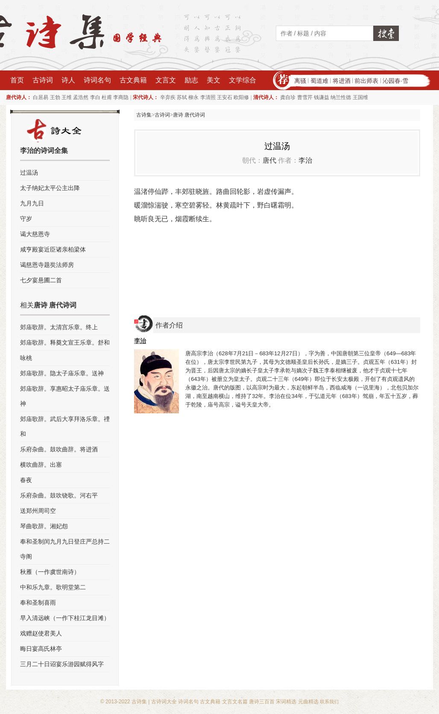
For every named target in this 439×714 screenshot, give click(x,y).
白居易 (40, 97)
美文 (213, 80)
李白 (95, 97)
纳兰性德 (341, 97)
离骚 (300, 80)
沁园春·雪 (395, 80)
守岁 (26, 218)
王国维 (360, 97)
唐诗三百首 (262, 702)
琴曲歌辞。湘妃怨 (44, 526)
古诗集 (144, 115)
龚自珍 (288, 97)
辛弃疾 (168, 97)
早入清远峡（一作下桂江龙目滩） (65, 618)
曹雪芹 (305, 97)
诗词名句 (97, 80)
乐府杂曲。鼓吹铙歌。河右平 (59, 495)
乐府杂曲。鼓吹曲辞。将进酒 (59, 449)
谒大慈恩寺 (35, 234)
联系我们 (329, 701)
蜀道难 (319, 80)
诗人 (68, 80)
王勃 (55, 97)
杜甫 (107, 97)
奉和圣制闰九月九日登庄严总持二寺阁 (65, 549)
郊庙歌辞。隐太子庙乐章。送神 (62, 373)
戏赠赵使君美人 (41, 633)
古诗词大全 (164, 702)
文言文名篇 (235, 702)
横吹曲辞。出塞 (41, 464)
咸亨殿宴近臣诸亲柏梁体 (53, 249)
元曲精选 (308, 702)
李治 (305, 160)
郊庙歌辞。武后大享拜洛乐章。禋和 (65, 426)
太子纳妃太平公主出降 (50, 187)
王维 (66, 97)
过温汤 (29, 172)
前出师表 (366, 80)
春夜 (26, 480)
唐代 (269, 160)
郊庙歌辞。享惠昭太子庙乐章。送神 (65, 396)
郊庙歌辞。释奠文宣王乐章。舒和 (65, 342)
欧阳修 (241, 97)
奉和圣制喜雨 (38, 602)
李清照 (208, 97)
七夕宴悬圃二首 (41, 280)
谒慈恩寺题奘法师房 (47, 264)
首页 (17, 80)
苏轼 (182, 97)
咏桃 (26, 357)
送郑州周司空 (38, 510)
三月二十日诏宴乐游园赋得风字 (62, 664)
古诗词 (42, 80)
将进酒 (342, 80)
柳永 (193, 97)
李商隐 (121, 97)
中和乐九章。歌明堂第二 (53, 587)
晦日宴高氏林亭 (41, 648)
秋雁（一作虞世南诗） (50, 571)
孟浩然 (80, 97)
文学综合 (242, 80)
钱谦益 (321, 97)
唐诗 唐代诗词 (189, 115)
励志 (191, 80)
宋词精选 (286, 702)
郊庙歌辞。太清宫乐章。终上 (59, 327)
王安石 (224, 97)
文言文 (165, 80)
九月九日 (32, 203)
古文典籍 (133, 80)
